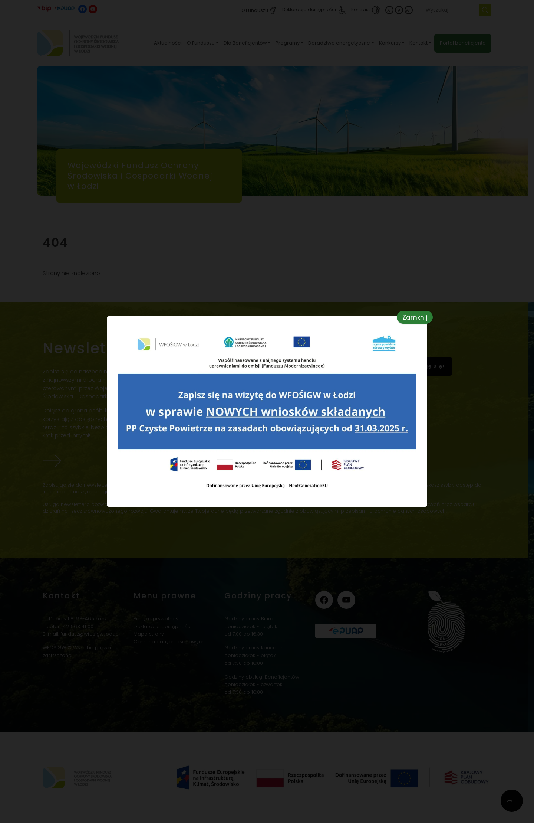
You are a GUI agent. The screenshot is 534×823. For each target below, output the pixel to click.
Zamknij (414, 317)
